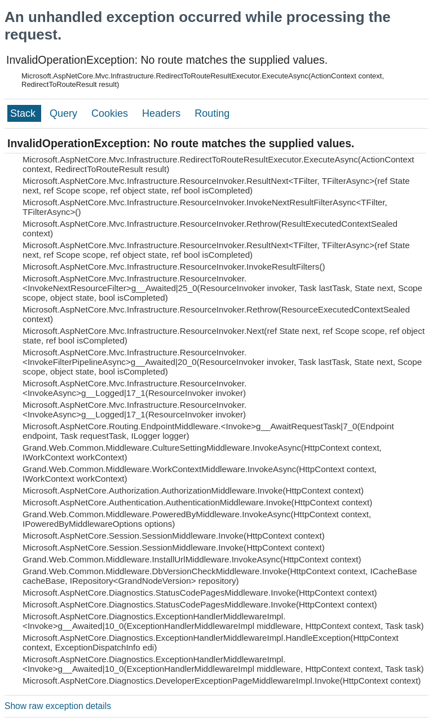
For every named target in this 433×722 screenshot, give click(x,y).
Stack (24, 113)
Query (65, 113)
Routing (212, 113)
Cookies (111, 113)
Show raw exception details (58, 706)
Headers (162, 113)
